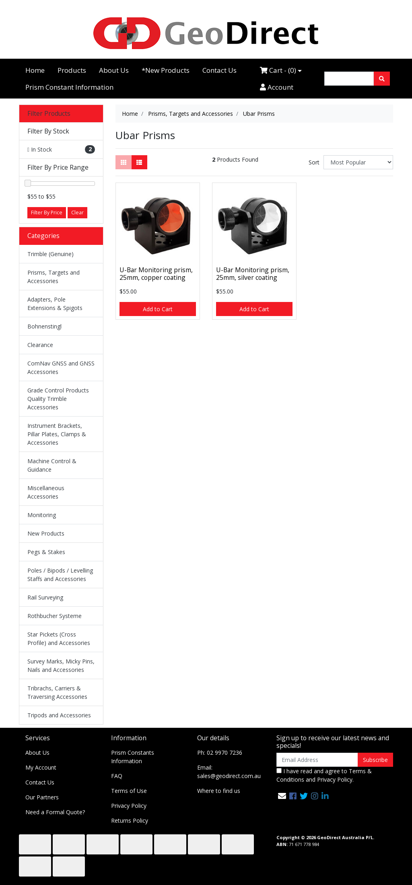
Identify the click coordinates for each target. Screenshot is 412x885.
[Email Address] (317, 760)
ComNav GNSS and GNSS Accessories (61, 367)
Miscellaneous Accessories (45, 492)
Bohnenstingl (44, 326)
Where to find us (218, 791)
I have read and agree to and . (324, 775)
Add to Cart (158, 309)
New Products (45, 533)
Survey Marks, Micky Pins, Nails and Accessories (61, 665)
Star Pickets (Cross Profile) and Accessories (58, 638)
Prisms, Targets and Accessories (53, 277)
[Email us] (282, 796)
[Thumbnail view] (123, 162)
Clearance (40, 345)
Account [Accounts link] (276, 87)
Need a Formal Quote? (55, 812)
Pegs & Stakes (46, 552)
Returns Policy (129, 820)
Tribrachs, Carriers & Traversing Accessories (57, 692)
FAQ (116, 776)
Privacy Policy (128, 805)
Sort (314, 162)
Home (35, 70)
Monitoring (41, 515)
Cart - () (278, 70)
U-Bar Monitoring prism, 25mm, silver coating (252, 273)
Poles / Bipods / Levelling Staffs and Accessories (60, 575)
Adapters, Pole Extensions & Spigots (54, 304)
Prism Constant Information (69, 87)
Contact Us (219, 70)
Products (72, 70)
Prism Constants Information (132, 757)
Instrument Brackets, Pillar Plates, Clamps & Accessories (56, 434)
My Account (40, 767)
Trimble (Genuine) (50, 254)
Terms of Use (129, 791)
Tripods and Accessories (59, 715)
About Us (114, 70)
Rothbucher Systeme (54, 616)
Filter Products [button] (48, 113)
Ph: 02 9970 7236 (219, 752)
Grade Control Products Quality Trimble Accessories (58, 398)
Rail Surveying (45, 597)
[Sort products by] (358, 162)
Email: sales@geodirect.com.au (229, 772)
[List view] (139, 162)
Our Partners (42, 797)
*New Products (166, 70)
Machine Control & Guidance (51, 465)
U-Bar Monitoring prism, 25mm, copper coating (156, 273)
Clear (77, 212)
